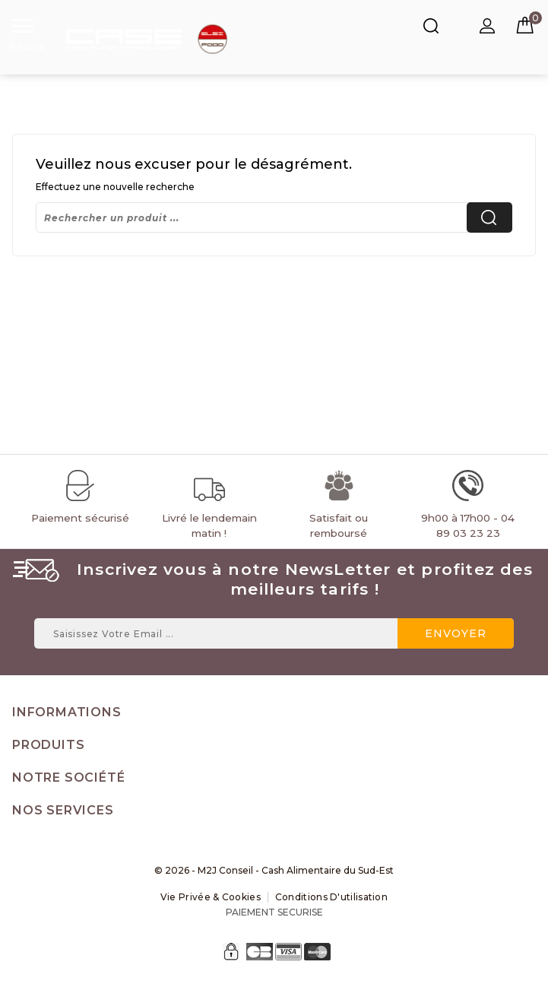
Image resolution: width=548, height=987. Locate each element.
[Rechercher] (274, 217)
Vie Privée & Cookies (210, 897)
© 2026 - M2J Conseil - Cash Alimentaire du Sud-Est (274, 870)
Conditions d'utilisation (331, 897)
